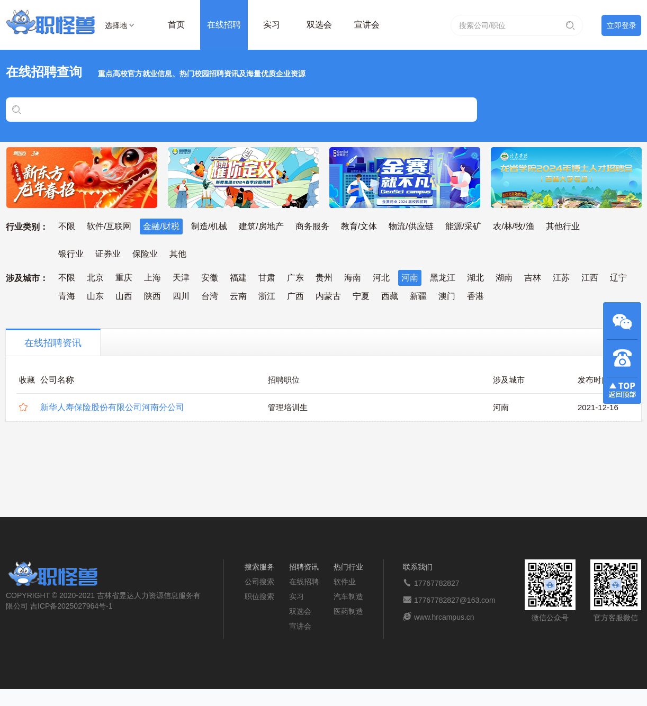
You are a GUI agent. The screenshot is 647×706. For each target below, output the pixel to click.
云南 (238, 296)
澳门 (446, 296)
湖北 (475, 277)
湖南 (504, 277)
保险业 (145, 253)
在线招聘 (224, 24)
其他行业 (563, 226)
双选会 (319, 24)
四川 (181, 296)
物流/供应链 (411, 226)
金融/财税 (161, 226)
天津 (181, 277)
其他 (177, 253)
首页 (176, 24)
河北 (381, 277)
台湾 (209, 296)
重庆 (123, 277)
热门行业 (348, 567)
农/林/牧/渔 (513, 226)
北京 (95, 277)
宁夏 (361, 296)
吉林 (532, 277)
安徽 (209, 277)
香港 (475, 296)
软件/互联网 (109, 226)
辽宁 (618, 277)
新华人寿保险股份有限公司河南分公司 (112, 407)
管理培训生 (288, 407)
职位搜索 (259, 596)
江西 (589, 277)
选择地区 (116, 27)
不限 (66, 226)
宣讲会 (367, 24)
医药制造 (348, 611)
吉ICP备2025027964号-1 (71, 606)
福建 (238, 277)
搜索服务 (259, 567)
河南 (409, 277)
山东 (95, 296)
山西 (123, 296)
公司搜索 (259, 581)
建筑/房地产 (261, 226)
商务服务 (312, 226)
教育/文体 (359, 226)
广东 (295, 277)
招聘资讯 (304, 567)
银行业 (71, 253)
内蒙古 (328, 296)
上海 (152, 277)
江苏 (561, 277)
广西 (295, 296)
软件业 (345, 581)
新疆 (418, 296)
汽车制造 (348, 596)
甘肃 (266, 277)
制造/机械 (209, 226)
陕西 (152, 296)
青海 (66, 296)
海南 (352, 277)
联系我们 (418, 567)
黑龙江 (442, 277)
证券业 (108, 253)
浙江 (266, 296)
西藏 (389, 296)
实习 (271, 24)
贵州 (324, 277)
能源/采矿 (463, 226)
